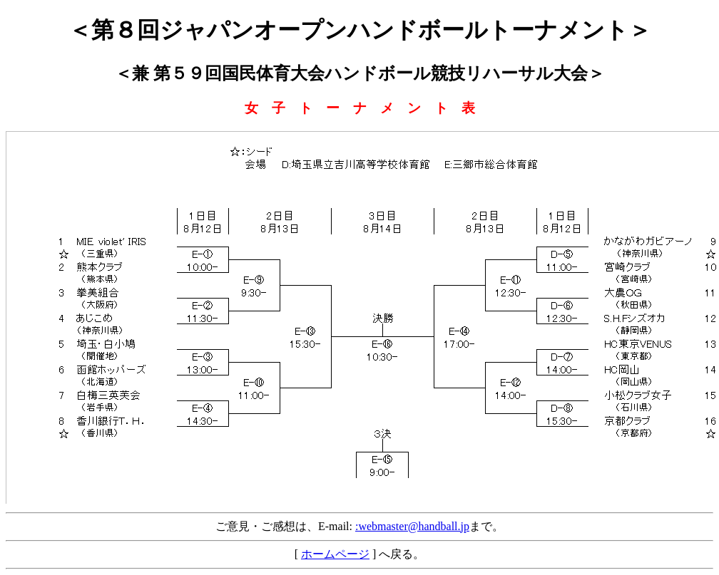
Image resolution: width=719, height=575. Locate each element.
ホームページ (335, 554)
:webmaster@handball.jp (412, 526)
